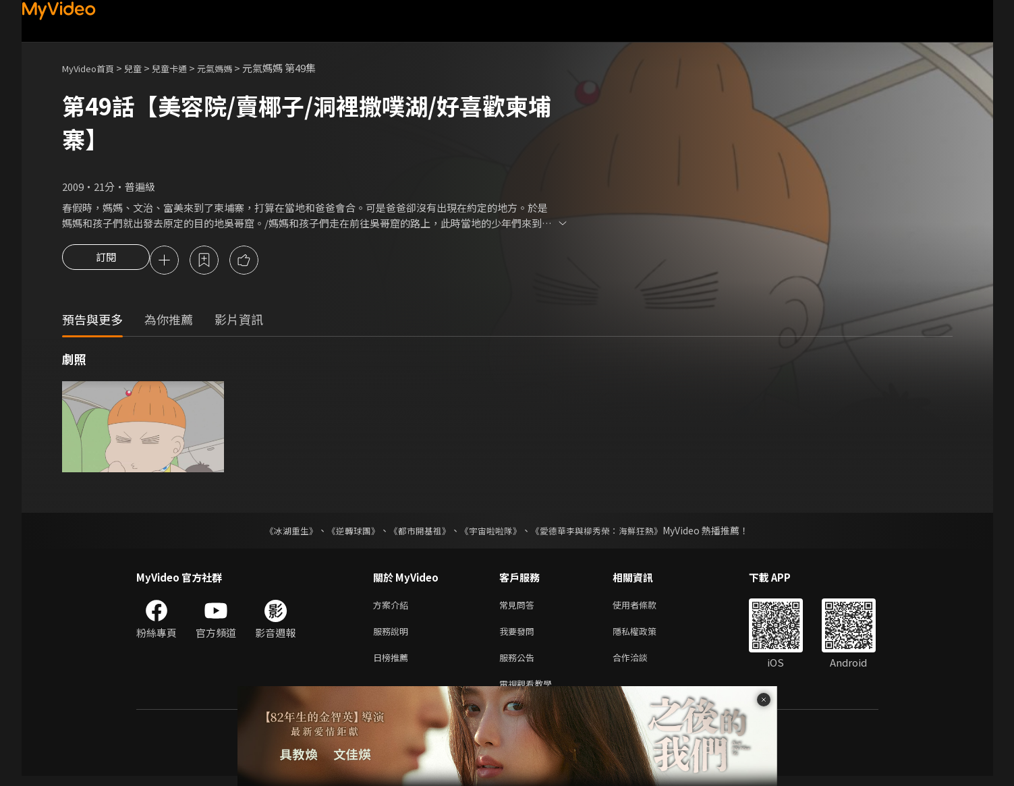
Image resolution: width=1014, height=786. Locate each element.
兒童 (144, 68)
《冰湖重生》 (280, 532)
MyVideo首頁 (92, 68)
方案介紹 (393, 607)
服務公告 (519, 664)
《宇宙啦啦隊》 (492, 532)
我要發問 (519, 636)
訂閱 (106, 261)
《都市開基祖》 (417, 532)
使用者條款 (646, 607)
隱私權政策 (646, 636)
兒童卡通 (184, 68)
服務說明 (393, 636)
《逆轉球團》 (346, 532)
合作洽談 (641, 664)
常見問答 (519, 607)
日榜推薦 (393, 664)
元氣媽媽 (235, 68)
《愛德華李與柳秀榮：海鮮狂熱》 (606, 532)
